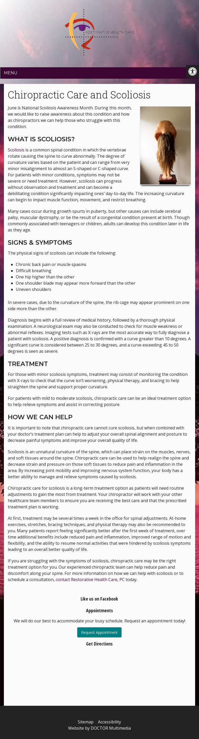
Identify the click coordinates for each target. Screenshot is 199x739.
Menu (10, 72)
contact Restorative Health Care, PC (90, 579)
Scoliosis (16, 150)
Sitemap (86, 722)
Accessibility (109, 722)
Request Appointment (99, 632)
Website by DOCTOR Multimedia (99, 728)
